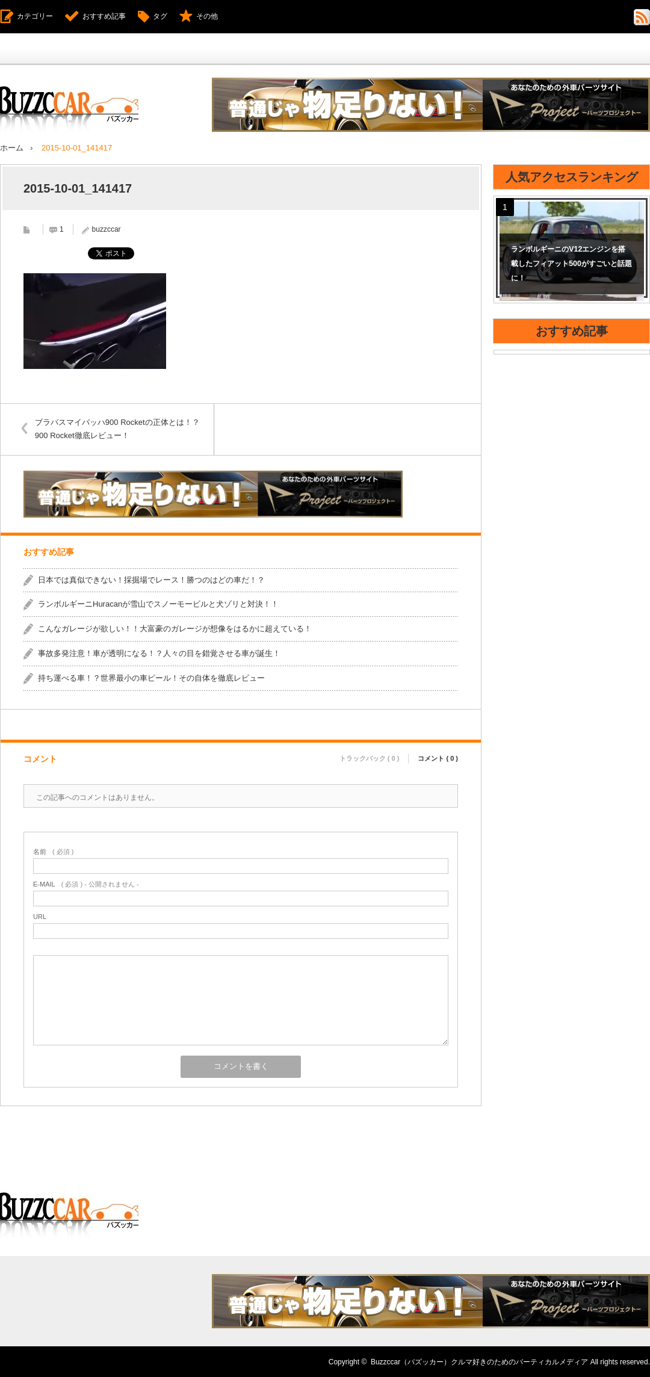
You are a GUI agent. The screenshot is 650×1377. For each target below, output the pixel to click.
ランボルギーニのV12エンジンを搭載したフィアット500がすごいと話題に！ (571, 263)
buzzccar (106, 228)
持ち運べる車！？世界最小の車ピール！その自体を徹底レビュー (151, 677)
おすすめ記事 (104, 16)
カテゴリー (35, 16)
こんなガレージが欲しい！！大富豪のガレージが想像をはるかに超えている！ (175, 628)
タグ (160, 16)
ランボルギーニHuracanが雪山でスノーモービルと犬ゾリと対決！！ (158, 603)
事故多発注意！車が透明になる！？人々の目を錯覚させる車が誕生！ (159, 652)
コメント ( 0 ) (438, 756)
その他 (207, 16)
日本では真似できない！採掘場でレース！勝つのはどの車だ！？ (151, 579)
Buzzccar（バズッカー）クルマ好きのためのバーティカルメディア (479, 1361)
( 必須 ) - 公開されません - (86, 883)
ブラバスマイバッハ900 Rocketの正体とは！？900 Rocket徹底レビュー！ (119, 428)
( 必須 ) (53, 851)
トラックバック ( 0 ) (369, 756)
